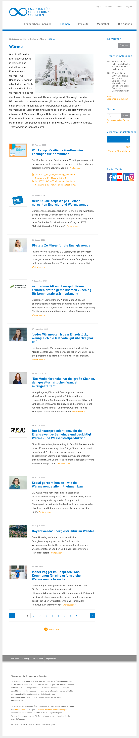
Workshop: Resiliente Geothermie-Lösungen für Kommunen (57, 152)
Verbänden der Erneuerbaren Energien (51, 709)
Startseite (34, 39)
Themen (65, 24)
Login (98, 6)
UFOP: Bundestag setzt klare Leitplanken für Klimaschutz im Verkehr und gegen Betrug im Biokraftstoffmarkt (121, 83)
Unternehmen (19, 709)
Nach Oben (54, 629)
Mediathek (103, 24)
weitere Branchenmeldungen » (118, 97)
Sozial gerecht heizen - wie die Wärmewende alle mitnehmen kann (58, 484)
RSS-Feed (15, 658)
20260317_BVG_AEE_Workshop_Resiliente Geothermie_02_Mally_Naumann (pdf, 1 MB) (55, 183)
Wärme (52, 39)
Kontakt (108, 6)
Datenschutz (38, 658)
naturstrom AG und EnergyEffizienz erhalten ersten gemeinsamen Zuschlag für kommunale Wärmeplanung (61, 290)
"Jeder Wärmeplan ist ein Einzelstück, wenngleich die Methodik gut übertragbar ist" (62, 338)
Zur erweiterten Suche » (118, 121)
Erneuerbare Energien (37, 24)
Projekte (83, 24)
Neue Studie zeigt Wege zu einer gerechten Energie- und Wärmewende (60, 202)
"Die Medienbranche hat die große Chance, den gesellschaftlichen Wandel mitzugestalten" (63, 382)
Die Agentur (125, 24)
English (129, 6)
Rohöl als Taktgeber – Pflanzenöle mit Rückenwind (121, 66)
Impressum (51, 658)
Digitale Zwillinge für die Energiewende (61, 245)
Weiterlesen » (76, 167)
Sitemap (25, 658)
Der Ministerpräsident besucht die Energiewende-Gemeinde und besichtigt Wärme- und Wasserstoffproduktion (61, 434)
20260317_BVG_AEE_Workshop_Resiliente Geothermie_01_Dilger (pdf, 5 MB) (55, 176)
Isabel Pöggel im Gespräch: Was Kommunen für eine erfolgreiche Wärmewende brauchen (56, 575)
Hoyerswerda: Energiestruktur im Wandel (63, 531)
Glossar (118, 6)
